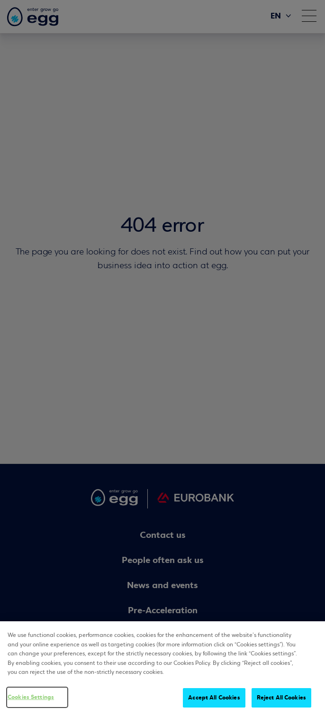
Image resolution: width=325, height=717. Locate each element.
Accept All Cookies (214, 698)
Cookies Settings (31, 697)
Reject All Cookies (281, 698)
